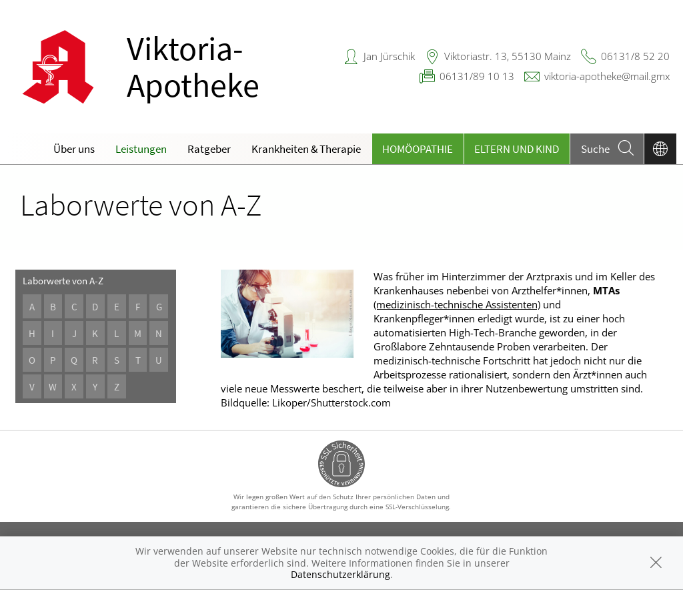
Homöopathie (417, 148)
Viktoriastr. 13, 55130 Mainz (507, 56)
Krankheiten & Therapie (306, 148)
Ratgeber (209, 148)
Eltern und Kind (516, 148)
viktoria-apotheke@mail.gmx (607, 76)
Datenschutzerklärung (340, 574)
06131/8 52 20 (635, 56)
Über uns (74, 148)
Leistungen (141, 148)
